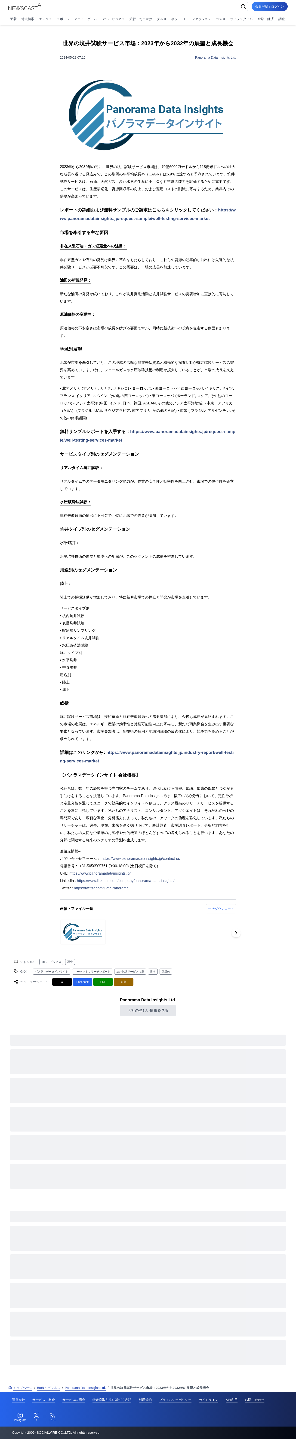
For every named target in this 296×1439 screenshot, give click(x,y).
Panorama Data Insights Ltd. (215, 57)
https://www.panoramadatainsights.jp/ (100, 873)
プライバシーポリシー (175, 1400)
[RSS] (52, 1417)
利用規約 (145, 1400)
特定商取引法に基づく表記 (111, 1400)
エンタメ (45, 19)
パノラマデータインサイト (51, 971)
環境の (166, 971)
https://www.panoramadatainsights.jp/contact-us (141, 859)
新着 (13, 19)
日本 (153, 971)
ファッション (201, 19)
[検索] (243, 6)
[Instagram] (20, 1417)
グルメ (161, 19)
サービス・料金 (43, 1400)
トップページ (20, 1388)
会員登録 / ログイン (269, 6)
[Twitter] (36, 1417)
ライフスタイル (241, 19)
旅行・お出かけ (141, 19)
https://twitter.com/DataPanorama (101, 888)
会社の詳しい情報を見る (148, 1010)
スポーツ (63, 19)
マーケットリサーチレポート (92, 971)
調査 (281, 19)
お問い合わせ (254, 1400)
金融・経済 (266, 19)
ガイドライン (208, 1400)
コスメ (220, 19)
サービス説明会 (73, 1400)
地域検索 (27, 19)
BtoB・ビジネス (113, 19)
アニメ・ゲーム (85, 19)
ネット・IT (179, 19)
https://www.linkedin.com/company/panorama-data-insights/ (126, 881)
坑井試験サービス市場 (130, 971)
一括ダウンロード (221, 909)
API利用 (231, 1400)
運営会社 (18, 1400)
